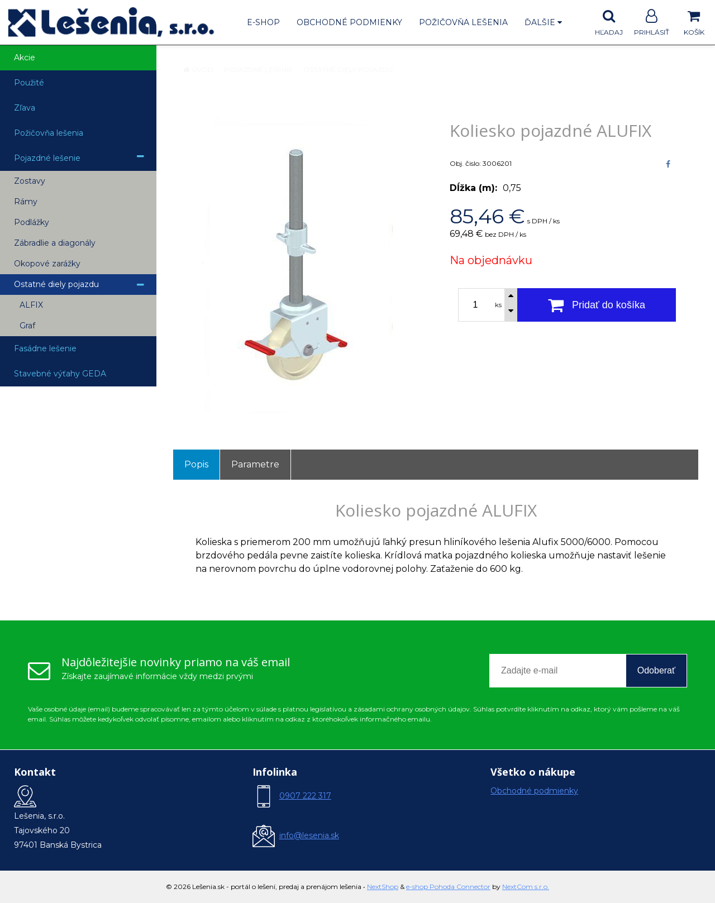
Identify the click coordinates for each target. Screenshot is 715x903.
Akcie (24, 57)
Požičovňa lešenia (463, 22)
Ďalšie (543, 22)
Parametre (255, 464)
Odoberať (656, 670)
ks (498, 305)
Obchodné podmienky (349, 22)
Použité (29, 83)
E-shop (263, 22)
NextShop (382, 886)
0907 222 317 (305, 796)
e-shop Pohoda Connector (448, 886)
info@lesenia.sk (309, 835)
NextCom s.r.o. (525, 886)
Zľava (24, 108)
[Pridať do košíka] (596, 305)
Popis (196, 464)
